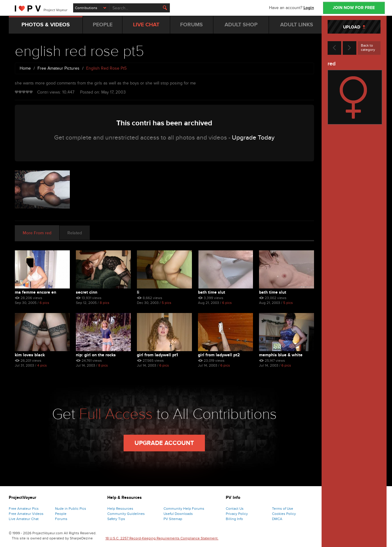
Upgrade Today (253, 137)
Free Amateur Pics (24, 508)
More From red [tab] (37, 233)
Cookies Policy (284, 514)
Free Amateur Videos (26, 514)
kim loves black (30, 355)
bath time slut (211, 292)
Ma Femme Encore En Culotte (35, 292)
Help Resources (120, 508)
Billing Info (234, 519)
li (138, 292)
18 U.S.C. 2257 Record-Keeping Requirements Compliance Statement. (162, 538)
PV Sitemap (173, 519)
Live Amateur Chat (24, 519)
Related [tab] (74, 233)
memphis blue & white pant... (281, 355)
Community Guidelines (126, 514)
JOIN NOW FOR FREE (354, 7)
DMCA (277, 519)
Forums (61, 519)
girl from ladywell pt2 (219, 355)
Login (308, 7)
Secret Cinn (86, 292)
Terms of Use (282, 508)
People (60, 514)
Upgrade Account (164, 443)
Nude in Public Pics (70, 508)
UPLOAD (354, 27)
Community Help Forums (184, 508)
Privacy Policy (237, 514)
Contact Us (235, 508)
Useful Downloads (178, 514)
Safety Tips (116, 519)
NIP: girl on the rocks (96, 355)
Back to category (368, 47)
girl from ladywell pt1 (157, 355)
